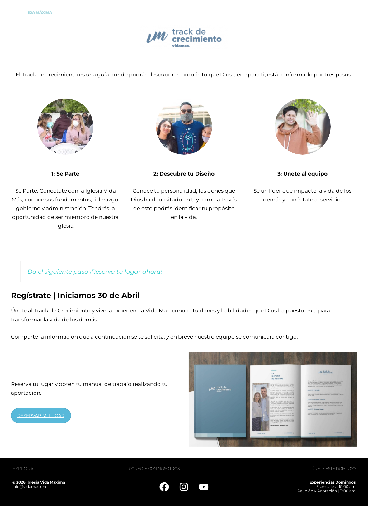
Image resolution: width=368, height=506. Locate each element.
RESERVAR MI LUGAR (40, 415)
